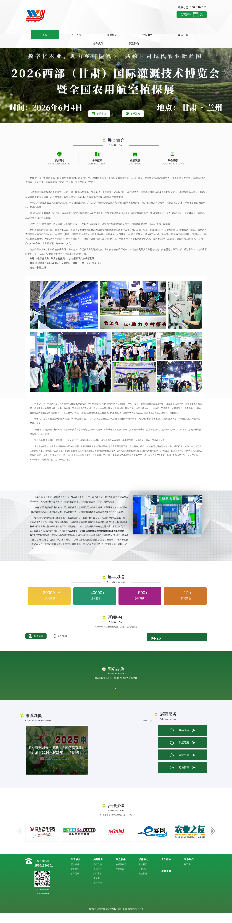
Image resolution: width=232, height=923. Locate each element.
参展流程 (179, 753)
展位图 (96, 888)
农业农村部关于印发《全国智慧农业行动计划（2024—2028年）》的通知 (56, 760)
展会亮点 (179, 740)
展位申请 (179, 765)
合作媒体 (167, 34)
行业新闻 (60, 646)
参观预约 (137, 121)
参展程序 (97, 879)
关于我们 (188, 874)
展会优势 (75, 879)
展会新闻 (36, 646)
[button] (116, 131)
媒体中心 (141, 34)
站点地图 (110, 919)
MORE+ (146, 730)
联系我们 (193, 34)
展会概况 (75, 874)
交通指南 (179, 777)
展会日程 (97, 874)
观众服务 (115, 34)
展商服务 (90, 34)
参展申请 (99, 121)
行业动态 (143, 879)
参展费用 (97, 892)
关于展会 (64, 34)
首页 (38, 34)
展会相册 (143, 883)
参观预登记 (121, 874)
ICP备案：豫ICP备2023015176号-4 (128, 919)
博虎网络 (101, 919)
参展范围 (75, 883)
